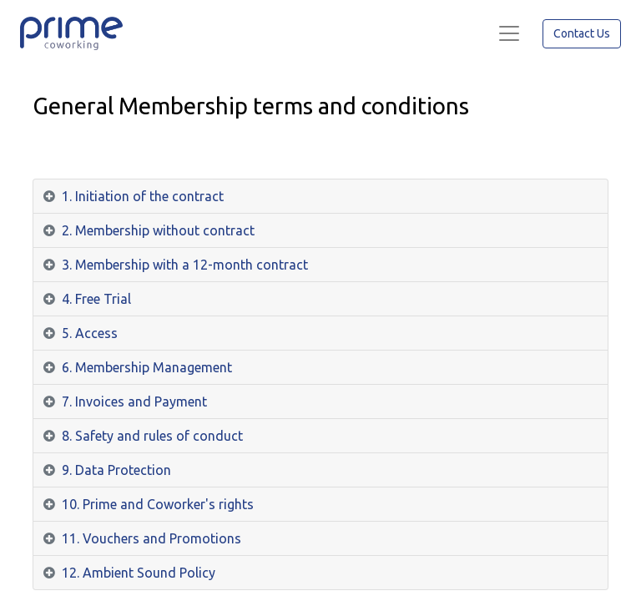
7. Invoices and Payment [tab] (134, 401)
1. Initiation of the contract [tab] (143, 196)
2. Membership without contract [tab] (158, 230)
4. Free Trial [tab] (96, 298)
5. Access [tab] (90, 333)
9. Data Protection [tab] (116, 469)
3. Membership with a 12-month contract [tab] (185, 264)
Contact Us (581, 33)
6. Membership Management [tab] (147, 367)
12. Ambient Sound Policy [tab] (138, 572)
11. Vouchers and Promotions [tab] (151, 538)
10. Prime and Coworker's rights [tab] (158, 504)
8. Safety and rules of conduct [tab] (152, 435)
